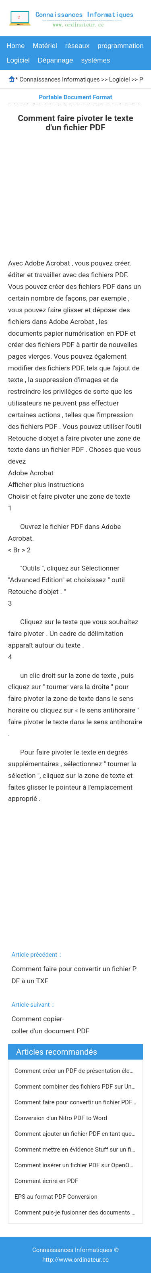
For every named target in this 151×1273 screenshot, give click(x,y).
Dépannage (55, 60)
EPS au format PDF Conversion (56, 1196)
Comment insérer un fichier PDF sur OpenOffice (78, 1165)
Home (15, 46)
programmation (120, 46)
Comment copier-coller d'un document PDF (51, 1025)
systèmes (95, 60)
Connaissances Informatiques (59, 79)
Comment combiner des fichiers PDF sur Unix (76, 1086)
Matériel (45, 46)
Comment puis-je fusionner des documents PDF (79, 1212)
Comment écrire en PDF (47, 1181)
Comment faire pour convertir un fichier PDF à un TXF (74, 975)
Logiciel (18, 60)
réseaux (77, 46)
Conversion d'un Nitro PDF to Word (61, 1118)
